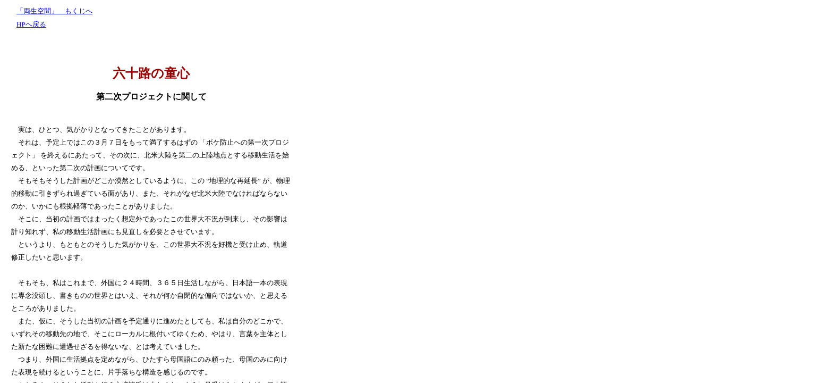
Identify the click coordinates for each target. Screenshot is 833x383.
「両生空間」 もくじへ (54, 11)
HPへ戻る (31, 24)
